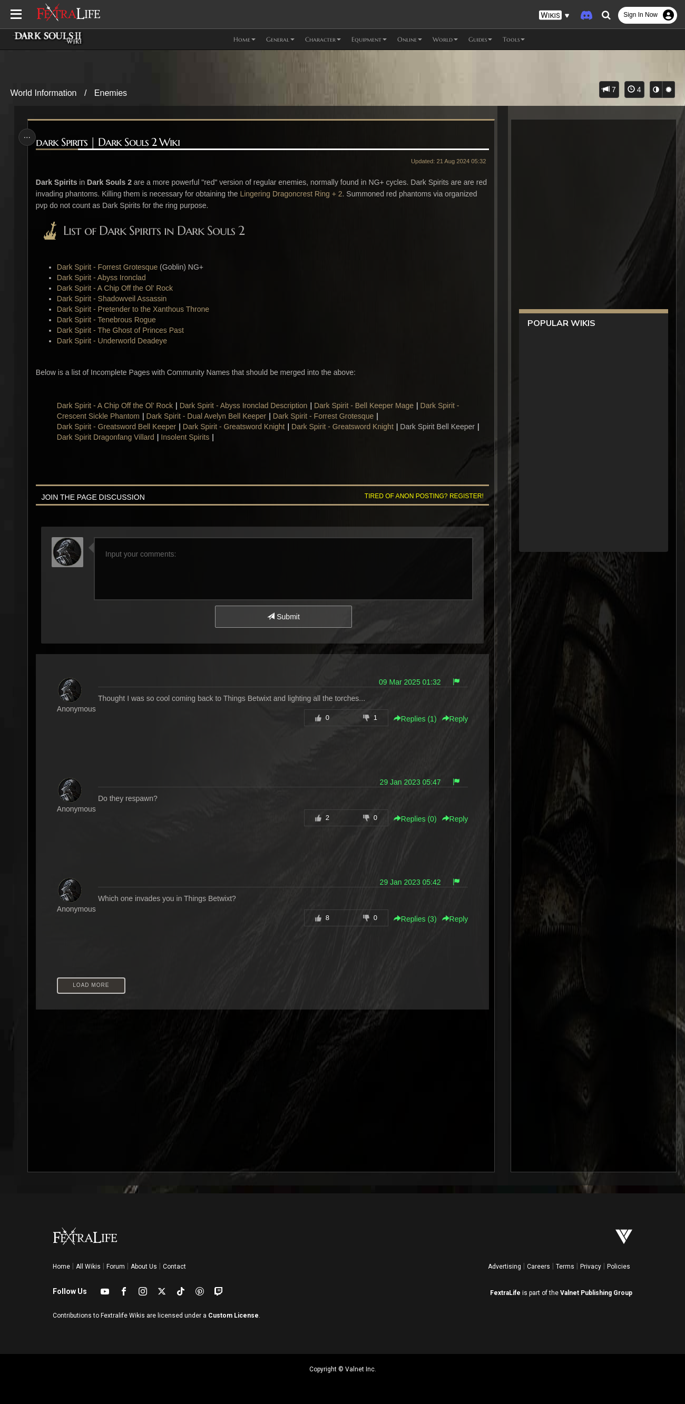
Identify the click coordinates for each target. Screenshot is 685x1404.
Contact (174, 1266)
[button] (554, 15)
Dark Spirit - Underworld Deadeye (113, 341)
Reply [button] (453, 719)
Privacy (590, 1266)
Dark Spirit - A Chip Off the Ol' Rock (116, 288)
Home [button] (244, 39)
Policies (618, 1266)
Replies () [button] (413, 719)
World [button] (445, 39)
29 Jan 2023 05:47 (408, 782)
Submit (283, 616)
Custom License (233, 1315)
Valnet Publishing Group (596, 1293)
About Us (144, 1266)
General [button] (280, 39)
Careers (538, 1266)
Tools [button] (514, 39)
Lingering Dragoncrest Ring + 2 (305, 194)
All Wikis (88, 1266)
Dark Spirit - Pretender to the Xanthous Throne (134, 309)
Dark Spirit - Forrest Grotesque (108, 267)
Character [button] (323, 39)
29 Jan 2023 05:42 (408, 882)
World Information (44, 93)
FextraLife (505, 1293)
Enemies (110, 93)
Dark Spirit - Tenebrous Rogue (108, 319)
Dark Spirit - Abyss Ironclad (103, 277)
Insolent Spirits (186, 437)
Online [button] (409, 39)
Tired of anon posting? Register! (422, 496)
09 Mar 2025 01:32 (408, 682)
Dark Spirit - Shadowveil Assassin (113, 298)
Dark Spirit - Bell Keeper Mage (365, 405)
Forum (115, 1266)
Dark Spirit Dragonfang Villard (107, 437)
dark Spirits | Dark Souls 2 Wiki (109, 142)
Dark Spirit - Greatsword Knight (235, 426)
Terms (565, 1266)
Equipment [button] (369, 39)
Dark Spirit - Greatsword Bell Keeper (118, 426)
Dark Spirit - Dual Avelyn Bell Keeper (208, 416)
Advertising (504, 1266)
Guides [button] (480, 39)
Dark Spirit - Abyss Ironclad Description (245, 405)
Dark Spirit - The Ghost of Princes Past (121, 330)
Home (61, 1266)
